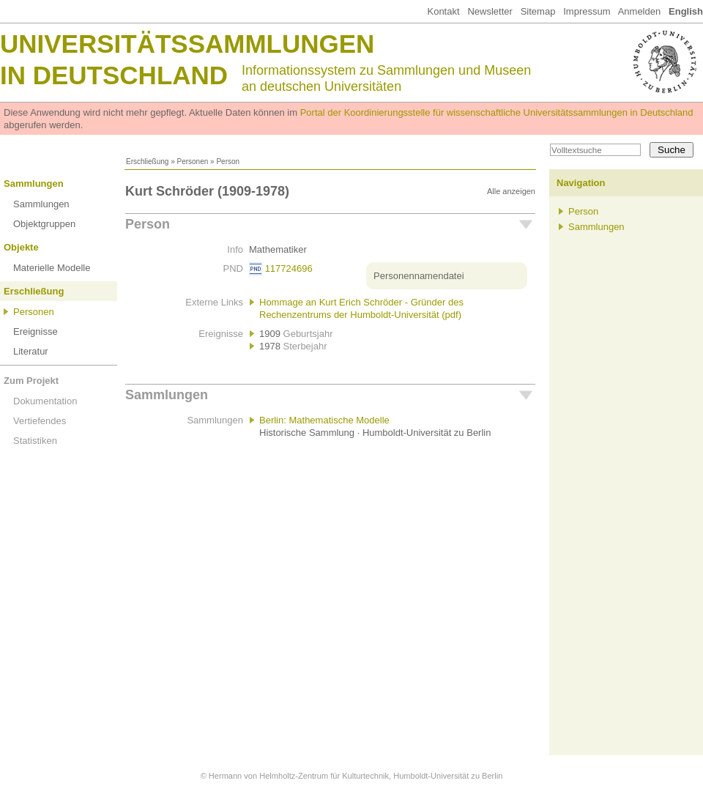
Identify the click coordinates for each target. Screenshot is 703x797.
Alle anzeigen (511, 191)
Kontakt (443, 11)
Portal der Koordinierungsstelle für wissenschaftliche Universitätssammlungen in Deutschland (496, 112)
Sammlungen (34, 183)
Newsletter (489, 11)
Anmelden (639, 11)
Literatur (30, 351)
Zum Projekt (31, 380)
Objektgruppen (44, 223)
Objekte (21, 247)
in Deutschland (114, 75)
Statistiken (35, 440)
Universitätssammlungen (187, 43)
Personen (192, 161)
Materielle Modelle (52, 267)
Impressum (586, 11)
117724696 (289, 268)
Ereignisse (35, 331)
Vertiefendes (39, 420)
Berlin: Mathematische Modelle (324, 420)
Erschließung (147, 161)
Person (147, 224)
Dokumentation (45, 401)
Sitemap (538, 11)
